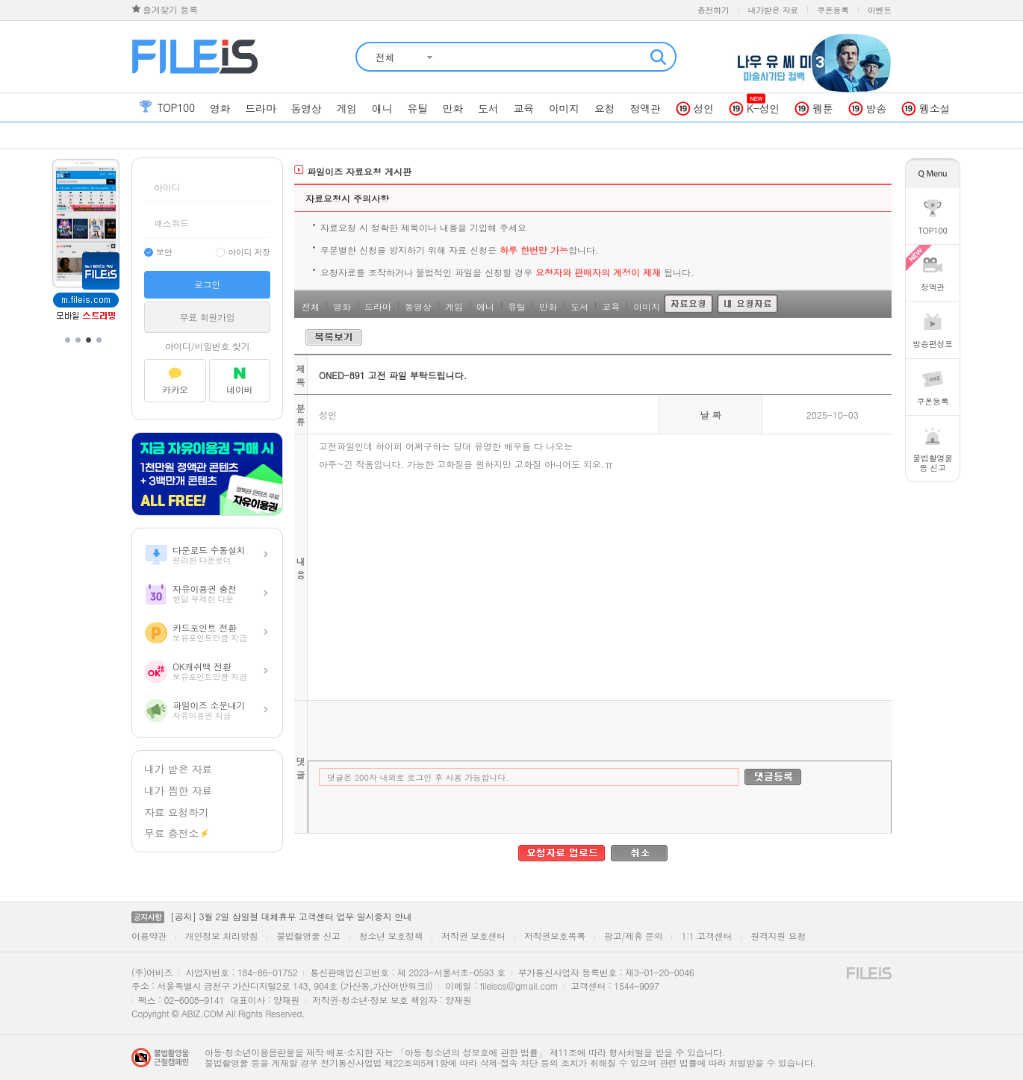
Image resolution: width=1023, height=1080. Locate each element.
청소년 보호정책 (391, 935)
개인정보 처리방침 (221, 935)
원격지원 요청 (778, 935)
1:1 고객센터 (706, 935)
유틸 (517, 306)
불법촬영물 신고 (308, 935)
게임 (454, 306)
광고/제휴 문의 (633, 935)
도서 (579, 306)
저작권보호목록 (554, 935)
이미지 (646, 306)
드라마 (377, 306)
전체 (311, 306)
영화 (342, 306)
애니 (485, 306)
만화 (548, 306)
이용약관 (149, 935)
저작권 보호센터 (473, 935)
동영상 (418, 306)
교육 (611, 306)
